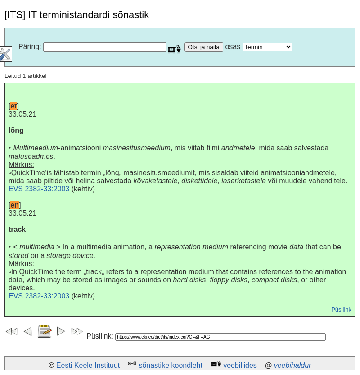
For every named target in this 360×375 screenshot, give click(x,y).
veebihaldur (292, 365)
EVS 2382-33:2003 (39, 189)
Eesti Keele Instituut (88, 365)
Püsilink (341, 309)
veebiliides (240, 365)
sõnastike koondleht (170, 365)
